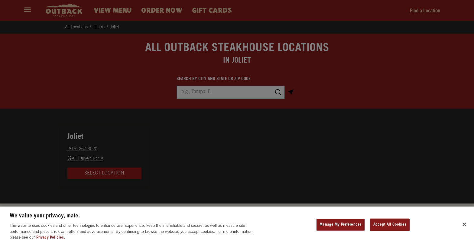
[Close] (464, 227)
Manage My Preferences (341, 228)
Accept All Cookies (389, 228)
